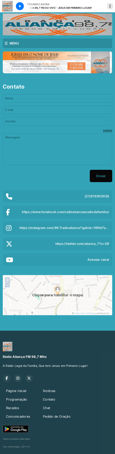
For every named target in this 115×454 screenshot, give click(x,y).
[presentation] (33, 176)
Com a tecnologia (17, 446)
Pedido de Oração (57, 416)
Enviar (101, 176)
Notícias (49, 391)
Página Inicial (16, 391)
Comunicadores (18, 416)
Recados (12, 408)
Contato (49, 399)
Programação (16, 399)
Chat (46, 408)
